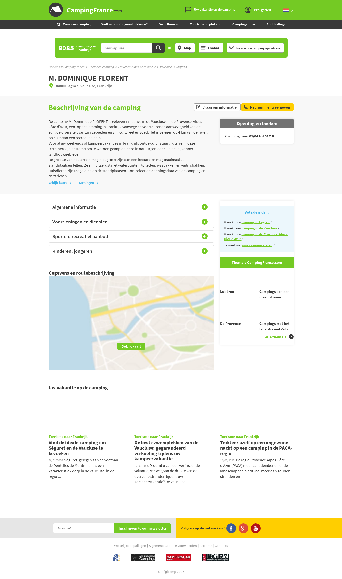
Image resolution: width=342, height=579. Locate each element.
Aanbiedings (276, 24)
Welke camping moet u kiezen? (124, 24)
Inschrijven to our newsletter (143, 528)
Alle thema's (279, 345)
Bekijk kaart (60, 182)
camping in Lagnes (256, 222)
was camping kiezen (257, 245)
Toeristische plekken (205, 24)
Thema (210, 47)
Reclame (206, 546)
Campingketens (244, 24)
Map (184, 47)
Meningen (89, 182)
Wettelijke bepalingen (130, 546)
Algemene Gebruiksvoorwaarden (173, 546)
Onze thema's (169, 24)
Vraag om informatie (216, 107)
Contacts (221, 546)
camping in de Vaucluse (260, 228)
